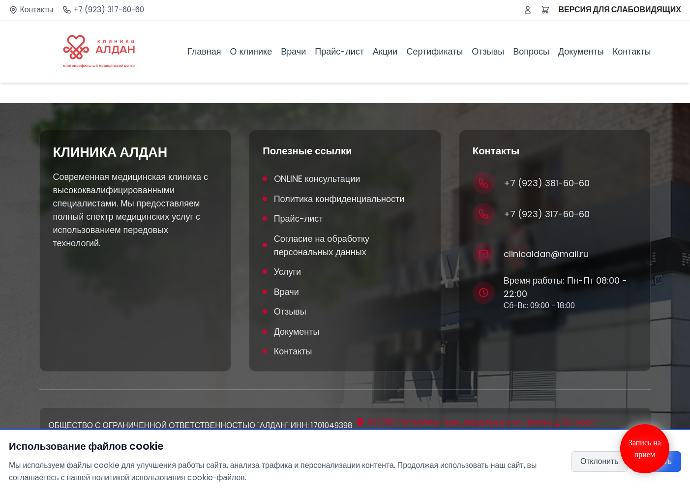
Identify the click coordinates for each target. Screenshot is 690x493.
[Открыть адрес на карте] (476, 422)
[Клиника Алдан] (99, 52)
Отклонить (599, 461)
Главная (204, 51)
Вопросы (531, 51)
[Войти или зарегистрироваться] (527, 9)
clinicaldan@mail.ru (546, 254)
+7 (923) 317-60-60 (108, 9)
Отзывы (488, 51)
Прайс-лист (339, 51)
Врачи (293, 51)
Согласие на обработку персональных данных (316, 245)
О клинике (251, 51)
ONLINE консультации (311, 179)
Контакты (37, 9)
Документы (581, 51)
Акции (385, 51)
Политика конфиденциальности (333, 199)
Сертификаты (434, 51)
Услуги (282, 271)
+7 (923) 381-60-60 (547, 183)
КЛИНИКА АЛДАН (110, 152)
